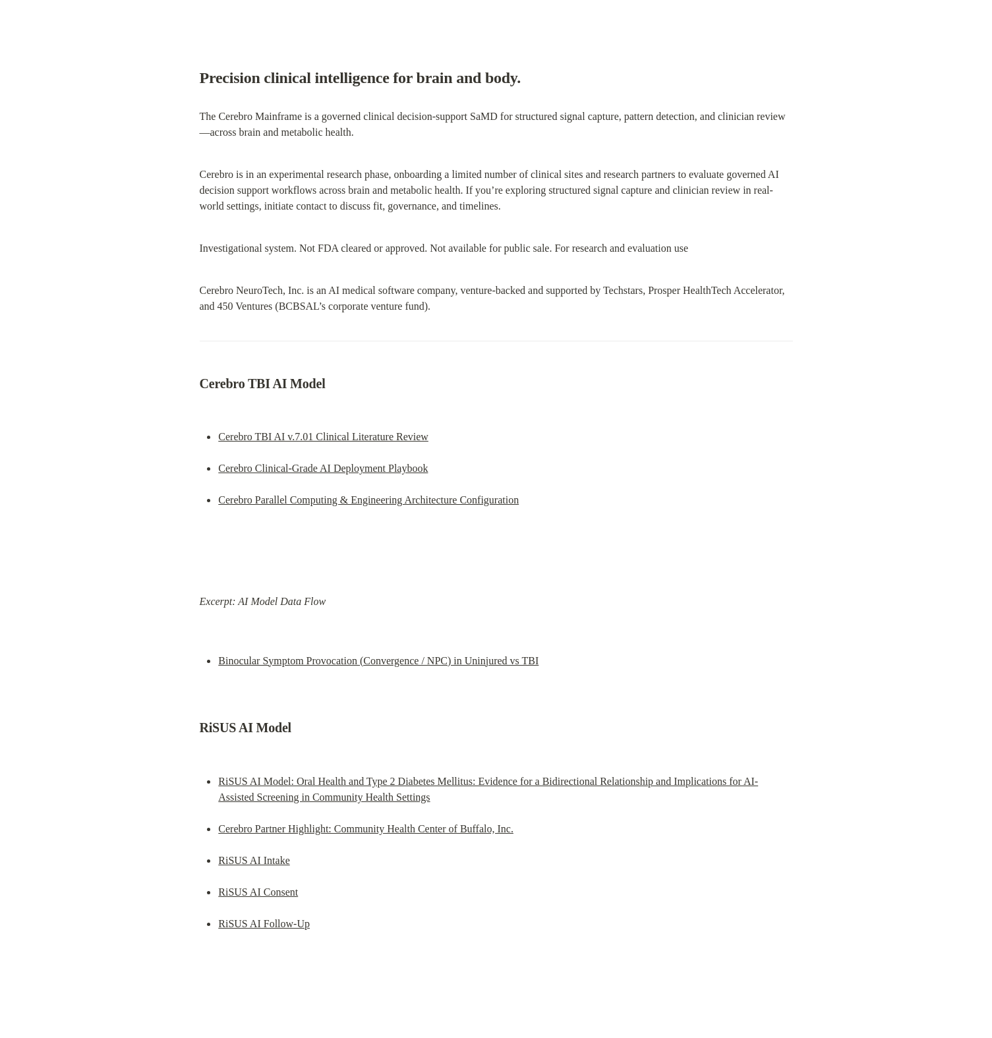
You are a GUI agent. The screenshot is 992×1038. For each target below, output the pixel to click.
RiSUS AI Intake (253, 860)
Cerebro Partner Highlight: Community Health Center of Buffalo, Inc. (365, 828)
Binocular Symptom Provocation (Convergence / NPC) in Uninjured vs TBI (378, 660)
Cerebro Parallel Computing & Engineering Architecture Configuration (368, 499)
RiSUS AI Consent (258, 892)
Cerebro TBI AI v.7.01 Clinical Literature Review (323, 436)
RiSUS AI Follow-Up (264, 923)
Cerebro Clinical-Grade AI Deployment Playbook (323, 468)
